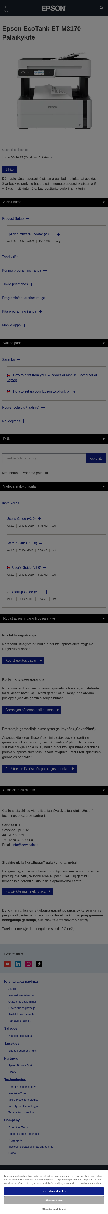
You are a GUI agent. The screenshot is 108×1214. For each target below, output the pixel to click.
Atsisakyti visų (54, 1200)
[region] (54, 1192)
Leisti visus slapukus (54, 1191)
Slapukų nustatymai (54, 1209)
